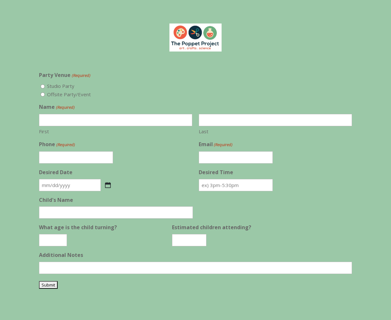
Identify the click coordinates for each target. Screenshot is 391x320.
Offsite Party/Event (69, 94)
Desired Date (55, 172)
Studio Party (60, 86)
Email (216, 145)
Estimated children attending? (211, 227)
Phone (57, 145)
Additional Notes (61, 255)
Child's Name (56, 199)
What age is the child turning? (78, 227)
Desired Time (216, 172)
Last (203, 131)
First (44, 131)
